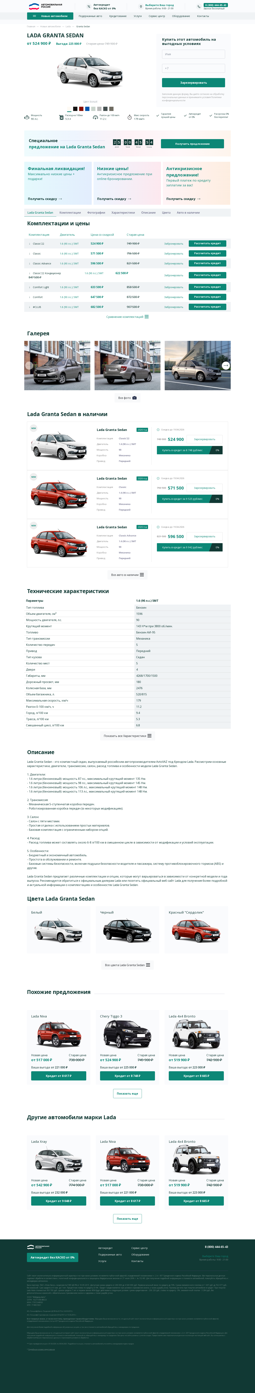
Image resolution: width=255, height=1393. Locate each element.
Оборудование (181, 16)
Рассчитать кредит (207, 243)
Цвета (166, 212)
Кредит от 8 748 (127, 1076)
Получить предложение (192, 143)
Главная (31, 26)
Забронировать (173, 243)
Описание (148, 212)
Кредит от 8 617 (58, 1076)
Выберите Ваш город (159, 5)
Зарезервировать (204, 439)
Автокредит (105, 1248)
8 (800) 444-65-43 (215, 5)
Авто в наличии (188, 212)
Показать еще (127, 1093)
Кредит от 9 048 (58, 1201)
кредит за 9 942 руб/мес (192, 547)
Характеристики (123, 212)
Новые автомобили (50, 26)
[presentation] (29, 366)
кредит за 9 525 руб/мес (192, 499)
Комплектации (70, 212)
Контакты (203, 16)
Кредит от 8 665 (196, 1076)
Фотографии (96, 212)
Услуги (138, 16)
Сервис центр (157, 16)
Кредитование (118, 16)
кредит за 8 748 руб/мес (192, 450)
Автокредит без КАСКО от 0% (53, 1257)
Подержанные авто (90, 16)
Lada (68, 26)
